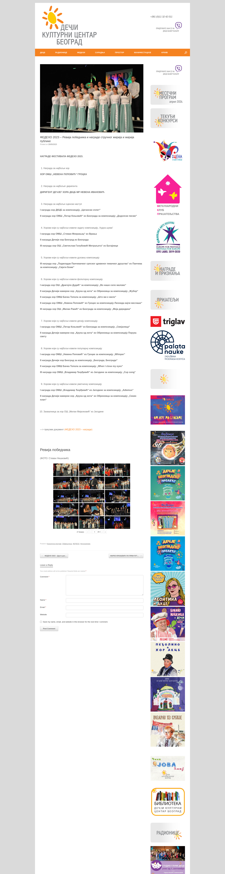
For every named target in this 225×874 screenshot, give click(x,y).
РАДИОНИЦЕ (61, 52)
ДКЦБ (42, 52)
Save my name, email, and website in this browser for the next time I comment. (75, 622)
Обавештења (67, 544)
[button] (186, 52)
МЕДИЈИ (81, 52)
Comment (44, 577)
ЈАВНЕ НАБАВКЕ (167, 828)
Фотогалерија (85, 544)
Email (43, 607)
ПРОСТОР (119, 52)
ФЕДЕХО (76, 544)
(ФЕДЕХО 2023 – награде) (78, 429)
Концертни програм (54, 544)
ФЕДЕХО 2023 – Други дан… (54, 556)
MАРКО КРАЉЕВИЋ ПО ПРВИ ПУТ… (126, 556)
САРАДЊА (100, 52)
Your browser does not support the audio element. (65, 854)
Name (43, 600)
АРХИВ (164, 52)
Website (43, 614)
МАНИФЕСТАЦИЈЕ (142, 52)
